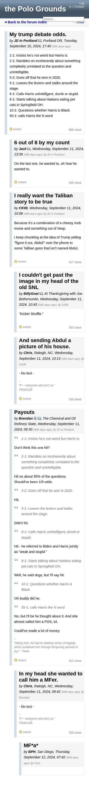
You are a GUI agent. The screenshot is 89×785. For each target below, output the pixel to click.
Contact (79, 6)
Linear (80, 22)
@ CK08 (63, 304)
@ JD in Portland (53, 154)
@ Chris (35, 763)
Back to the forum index (27, 22)
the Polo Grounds (35, 9)
